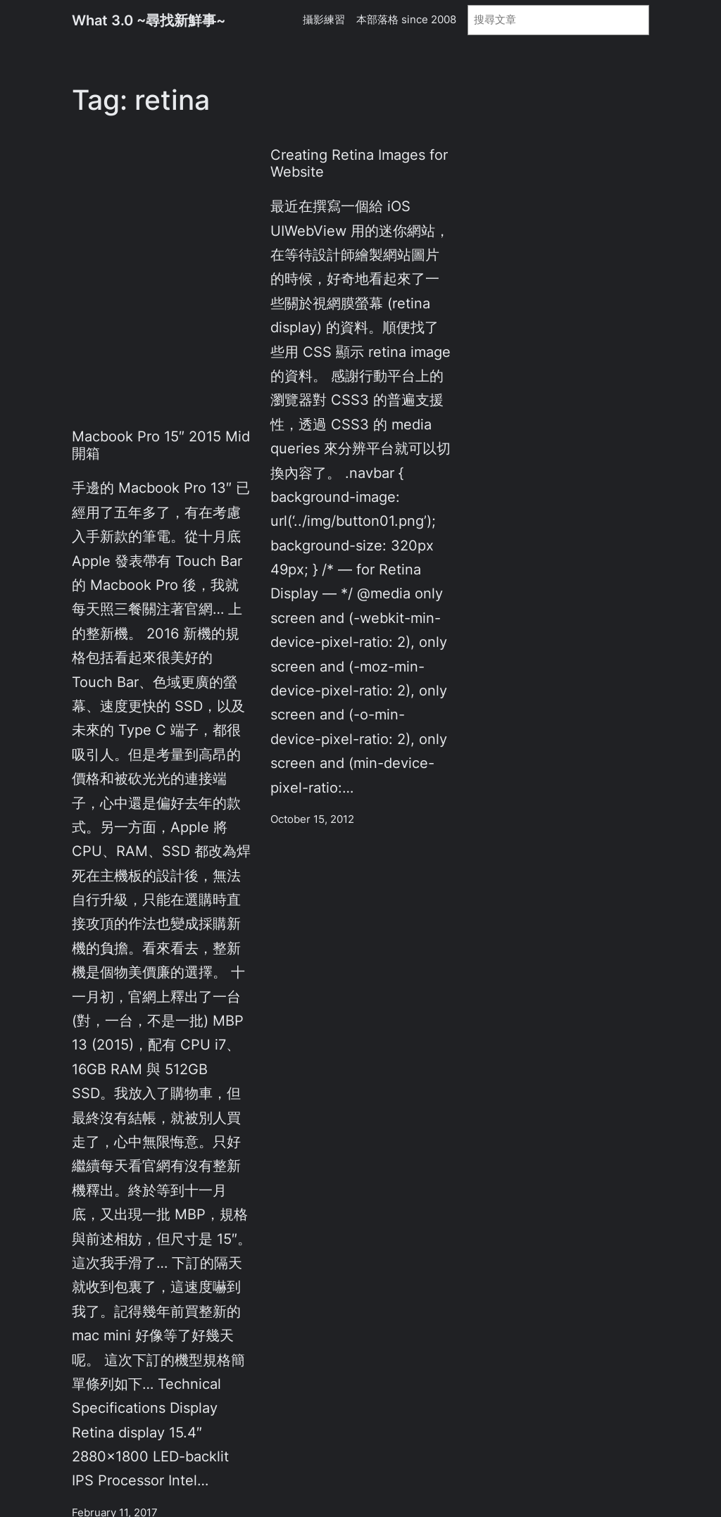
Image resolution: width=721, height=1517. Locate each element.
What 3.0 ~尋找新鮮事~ (148, 20)
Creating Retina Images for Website (359, 163)
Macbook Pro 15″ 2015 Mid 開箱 (161, 445)
